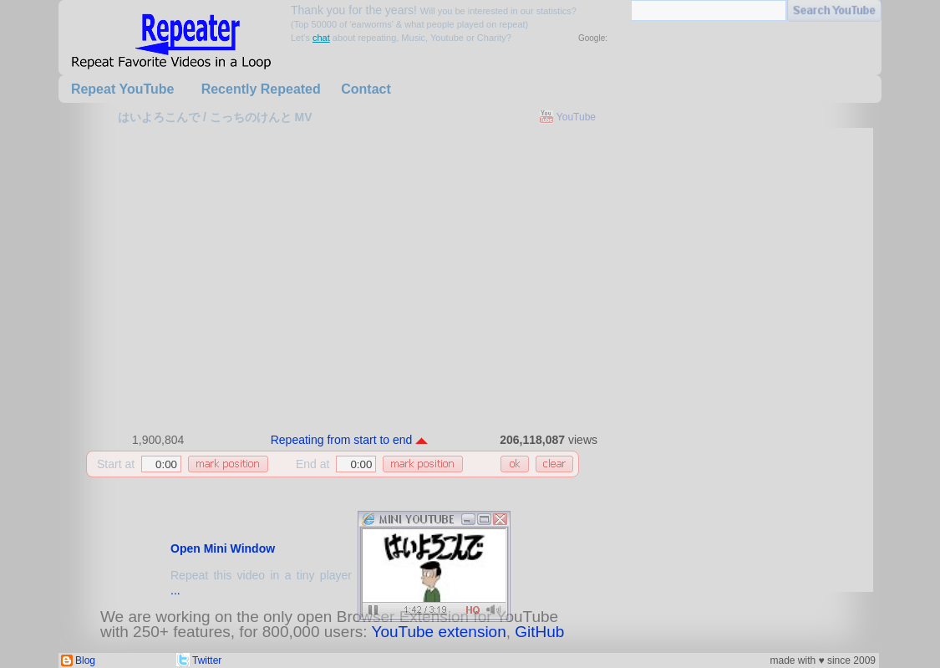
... (175, 590)
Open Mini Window (222, 548)
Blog (85, 660)
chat (321, 38)
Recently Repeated (261, 89)
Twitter (206, 660)
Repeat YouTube (123, 89)
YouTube (576, 117)
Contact (366, 89)
